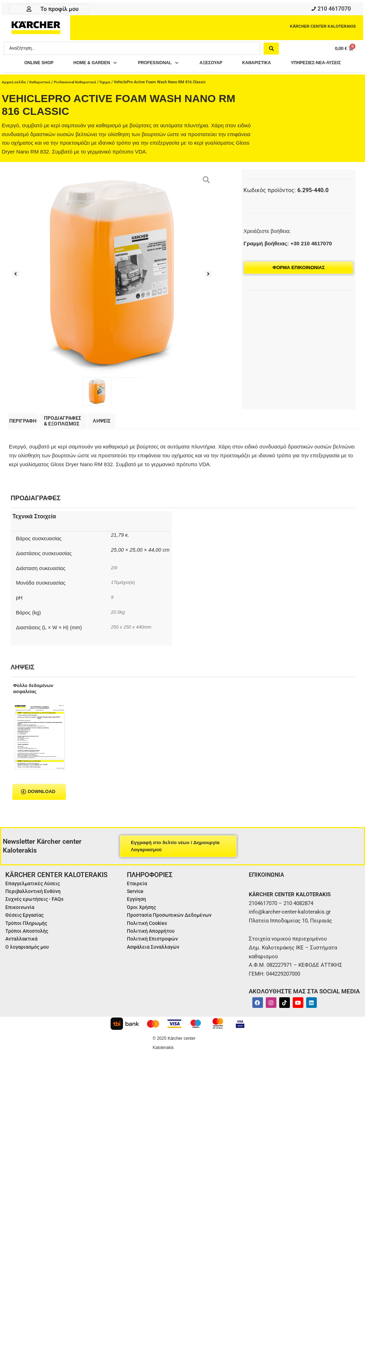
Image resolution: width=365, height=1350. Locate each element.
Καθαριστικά (42, 96)
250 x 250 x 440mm (132, 659)
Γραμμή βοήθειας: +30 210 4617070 (287, 258)
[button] (127, 65)
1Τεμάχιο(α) (123, 615)
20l (114, 600)
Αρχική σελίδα (14, 96)
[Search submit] (271, 50)
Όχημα (112, 96)
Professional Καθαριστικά (79, 96)
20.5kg (118, 644)
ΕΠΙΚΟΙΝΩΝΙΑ (268, 906)
